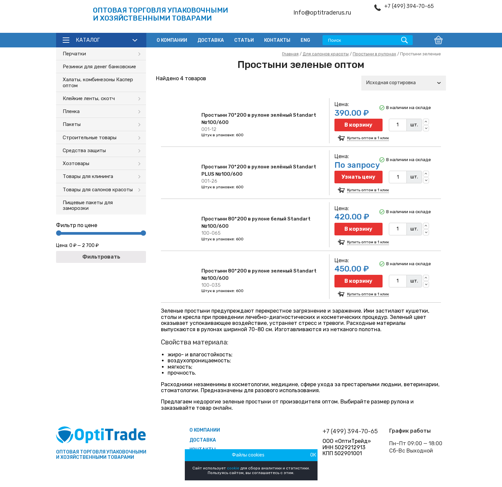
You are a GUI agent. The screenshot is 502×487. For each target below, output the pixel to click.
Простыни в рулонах (374, 53)
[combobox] (403, 83)
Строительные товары (89, 138)
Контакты (277, 40)
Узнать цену (358, 177)
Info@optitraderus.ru (322, 12)
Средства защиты (84, 150)
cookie (233, 468)
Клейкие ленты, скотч (89, 98)
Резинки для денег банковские (99, 67)
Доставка (210, 40)
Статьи (244, 40)
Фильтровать (101, 257)
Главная (290, 53)
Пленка (71, 111)
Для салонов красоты (326, 53)
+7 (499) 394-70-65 (409, 6)
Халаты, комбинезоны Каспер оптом (98, 82)
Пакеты (72, 124)
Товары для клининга (88, 176)
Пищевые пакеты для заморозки (88, 205)
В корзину (358, 125)
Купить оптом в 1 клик (368, 138)
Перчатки (74, 54)
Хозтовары (76, 163)
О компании (172, 40)
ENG (305, 40)
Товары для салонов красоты (98, 190)
